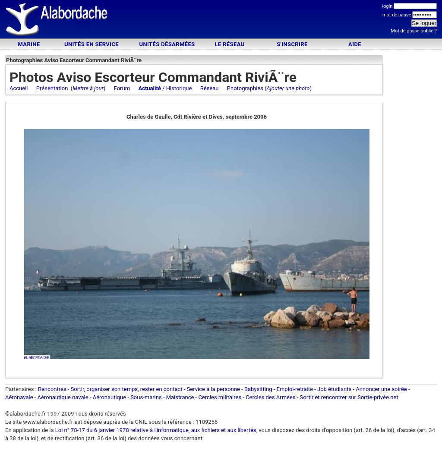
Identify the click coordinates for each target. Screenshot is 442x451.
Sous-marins (146, 397)
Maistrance (180, 397)
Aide (354, 44)
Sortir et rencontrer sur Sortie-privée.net (349, 397)
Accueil (18, 88)
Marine (29, 44)
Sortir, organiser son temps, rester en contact (127, 389)
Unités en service (91, 44)
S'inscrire (292, 44)
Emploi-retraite (295, 389)
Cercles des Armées (270, 397)
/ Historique (165, 88)
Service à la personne (213, 389)
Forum (122, 88)
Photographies (245, 88)
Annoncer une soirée (381, 389)
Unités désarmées (167, 44)
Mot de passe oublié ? (414, 31)
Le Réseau (229, 44)
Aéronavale (19, 397)
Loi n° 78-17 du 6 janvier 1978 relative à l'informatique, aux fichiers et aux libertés (155, 430)
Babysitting (258, 389)
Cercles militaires (219, 397)
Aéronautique (110, 397)
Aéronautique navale (63, 397)
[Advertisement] (221, 20)
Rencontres (52, 389)
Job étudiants (334, 389)
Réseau (209, 88)
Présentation (52, 88)
